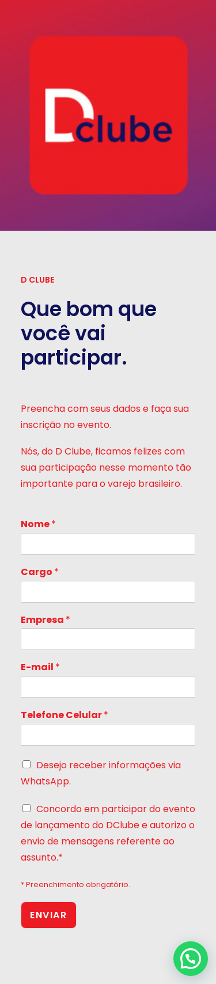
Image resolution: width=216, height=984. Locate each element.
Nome (38, 525)
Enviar (48, 915)
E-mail (40, 668)
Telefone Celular (64, 715)
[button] (190, 958)
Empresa (45, 620)
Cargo (40, 572)
